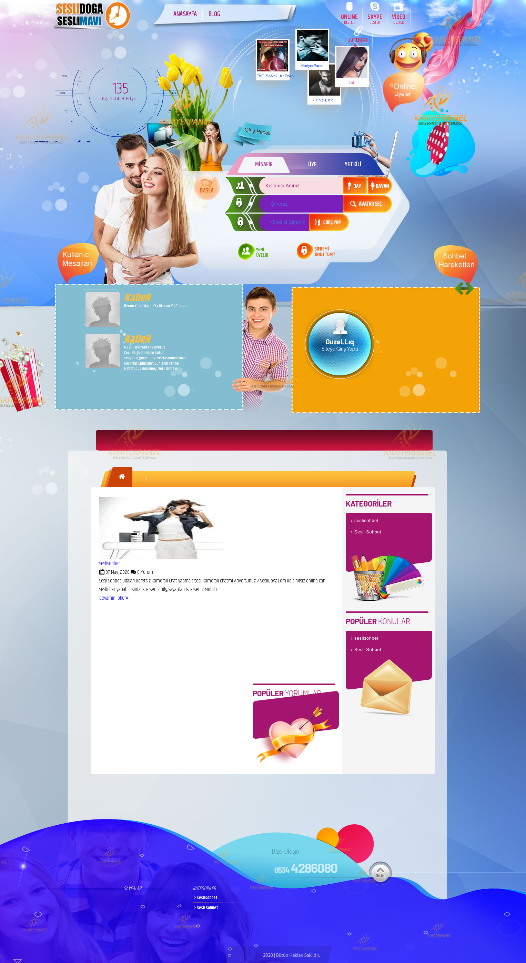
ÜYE (312, 164)
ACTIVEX (358, 42)
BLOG (214, 14)
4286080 (305, 868)
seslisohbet (109, 563)
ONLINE (349, 19)
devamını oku (114, 598)
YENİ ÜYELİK (262, 252)
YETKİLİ (353, 164)
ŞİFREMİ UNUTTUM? (325, 252)
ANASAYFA (185, 14)
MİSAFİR (263, 164)
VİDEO (398, 19)
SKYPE (374, 19)
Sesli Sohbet (367, 531)
